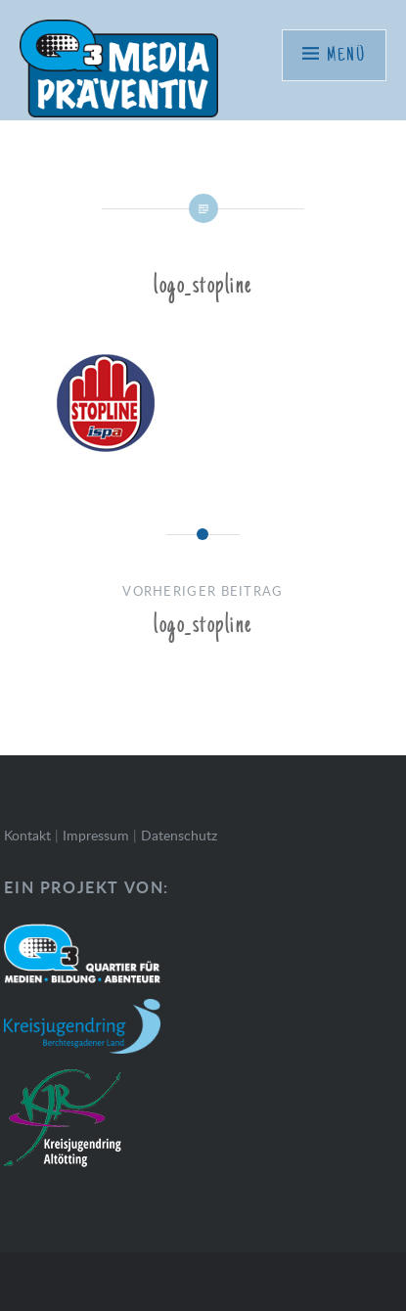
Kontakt (27, 835)
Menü (346, 55)
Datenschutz (179, 835)
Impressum (96, 835)
